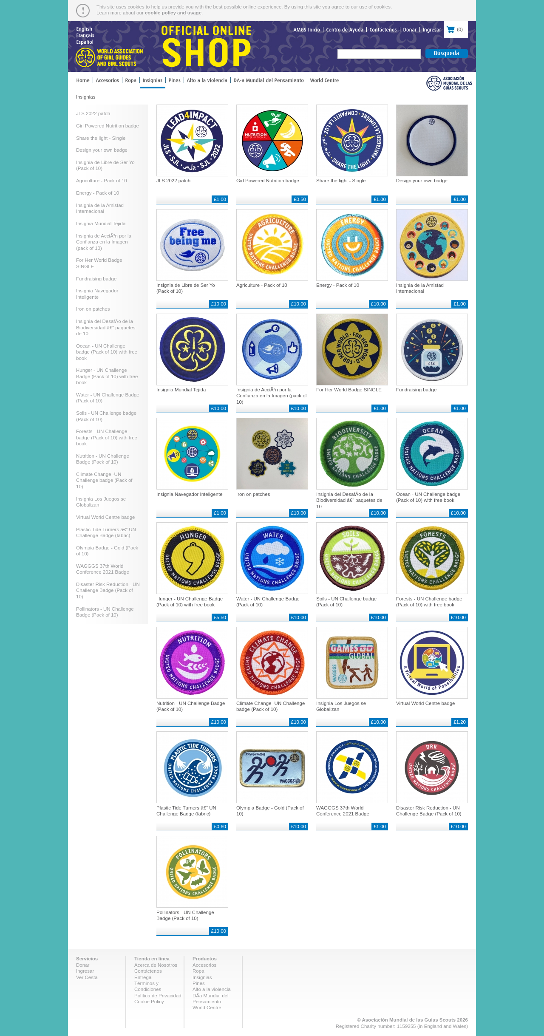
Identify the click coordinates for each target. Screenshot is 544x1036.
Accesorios (204, 965)
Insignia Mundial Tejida (100, 223)
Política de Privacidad (157, 995)
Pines (199, 983)
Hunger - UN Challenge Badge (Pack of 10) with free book (107, 376)
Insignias (202, 977)
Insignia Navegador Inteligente (189, 494)
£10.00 (218, 303)
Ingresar (85, 971)
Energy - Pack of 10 (97, 192)
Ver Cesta (87, 977)
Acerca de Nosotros (155, 965)
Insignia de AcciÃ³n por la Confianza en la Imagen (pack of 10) (103, 242)
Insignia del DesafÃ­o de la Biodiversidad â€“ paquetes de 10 (106, 327)
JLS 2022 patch (93, 113)
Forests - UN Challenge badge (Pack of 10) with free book (106, 437)
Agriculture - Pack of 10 (101, 180)
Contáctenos (148, 971)
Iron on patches (93, 308)
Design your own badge (102, 150)
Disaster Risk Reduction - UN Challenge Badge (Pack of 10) (108, 590)
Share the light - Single (101, 138)
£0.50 (300, 199)
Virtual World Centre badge (105, 517)
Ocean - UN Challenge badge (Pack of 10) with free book (106, 352)
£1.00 (220, 199)
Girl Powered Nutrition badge (107, 125)
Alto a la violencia (212, 989)
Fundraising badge (96, 278)
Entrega (142, 977)
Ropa (198, 971)
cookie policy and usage (173, 12)
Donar (82, 965)
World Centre (207, 1007)
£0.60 (220, 826)
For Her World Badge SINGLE (349, 389)
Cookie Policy (149, 1001)
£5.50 (220, 617)
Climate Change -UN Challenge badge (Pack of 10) (104, 480)
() (456, 28)
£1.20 (459, 722)
